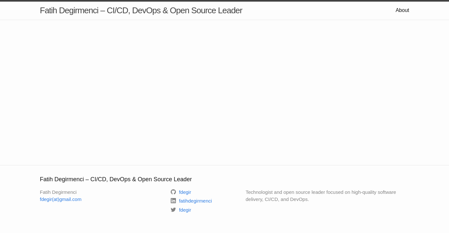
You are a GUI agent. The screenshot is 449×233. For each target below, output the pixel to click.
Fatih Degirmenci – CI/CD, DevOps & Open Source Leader (141, 10)
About (402, 10)
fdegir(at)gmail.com (60, 199)
